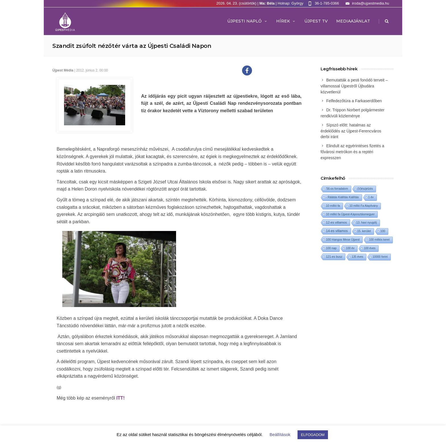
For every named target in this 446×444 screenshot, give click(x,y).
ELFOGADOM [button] (313, 435)
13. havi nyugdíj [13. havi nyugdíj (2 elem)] (366, 222)
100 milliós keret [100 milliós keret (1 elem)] (379, 239)
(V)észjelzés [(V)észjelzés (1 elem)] (365, 188)
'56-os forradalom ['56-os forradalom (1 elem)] (337, 188)
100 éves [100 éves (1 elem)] (369, 248)
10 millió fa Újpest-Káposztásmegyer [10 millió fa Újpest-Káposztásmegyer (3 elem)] (350, 214)
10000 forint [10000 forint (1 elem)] (380, 256)
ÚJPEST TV (316, 21)
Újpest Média (62, 70)
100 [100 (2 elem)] (382, 231)
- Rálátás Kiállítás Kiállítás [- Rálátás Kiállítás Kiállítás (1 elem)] (342, 197)
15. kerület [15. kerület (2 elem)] (364, 231)
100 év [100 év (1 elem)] (350, 248)
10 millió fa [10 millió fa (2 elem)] (333, 205)
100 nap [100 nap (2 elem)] (331, 248)
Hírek (286, 21)
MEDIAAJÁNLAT (353, 21)
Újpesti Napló (247, 21)
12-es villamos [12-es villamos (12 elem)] (336, 222)
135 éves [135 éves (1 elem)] (357, 256)
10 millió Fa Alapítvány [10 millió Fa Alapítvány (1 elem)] (363, 205)
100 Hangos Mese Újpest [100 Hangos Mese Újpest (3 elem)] (343, 239)
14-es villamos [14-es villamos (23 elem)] (337, 231)
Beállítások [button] (280, 434)
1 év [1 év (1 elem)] (371, 197)
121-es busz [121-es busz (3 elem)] (334, 256)
